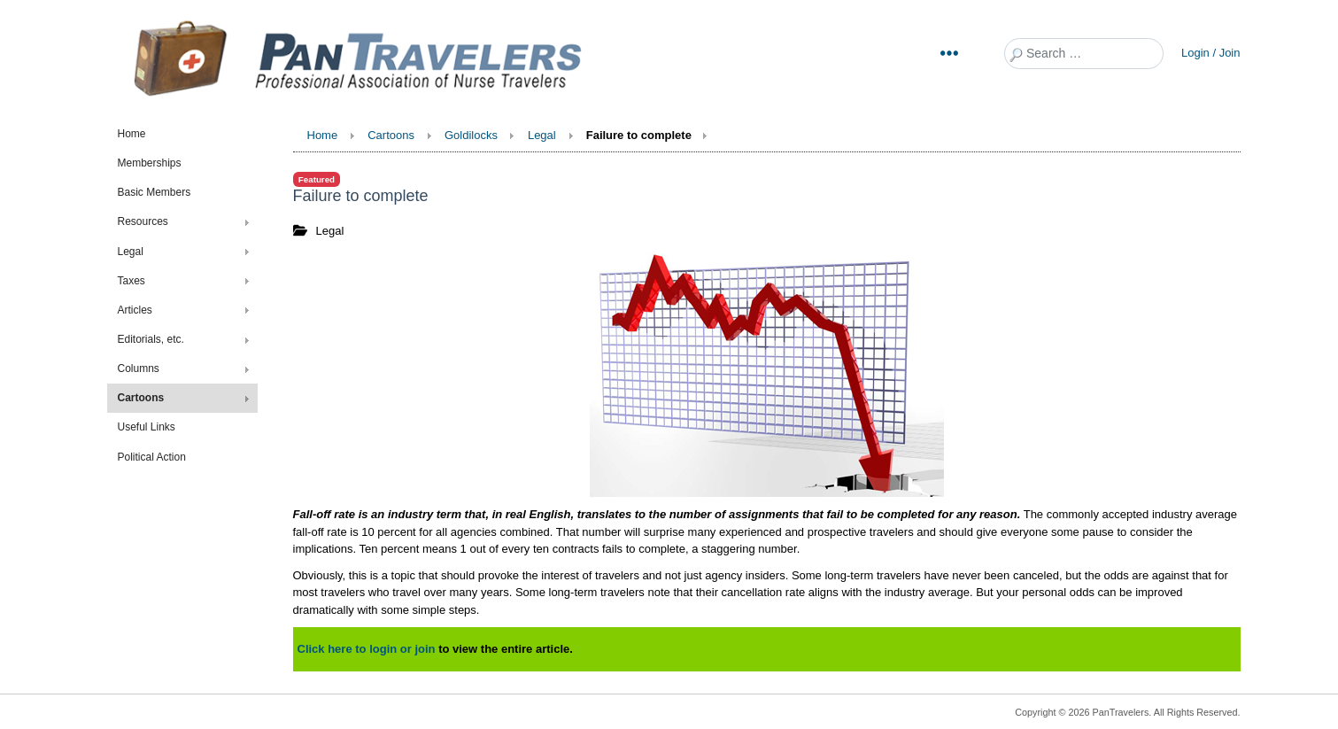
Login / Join (1211, 52)
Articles (135, 310)
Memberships (150, 163)
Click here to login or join (367, 648)
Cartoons (141, 398)
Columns (138, 368)
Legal (130, 251)
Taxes (131, 281)
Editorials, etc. (151, 339)
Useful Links (146, 427)
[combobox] (1084, 53)
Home (132, 134)
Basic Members (154, 192)
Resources (143, 221)
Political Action (152, 457)
